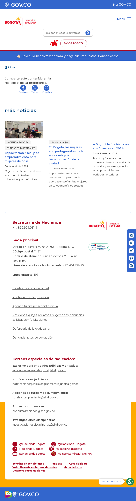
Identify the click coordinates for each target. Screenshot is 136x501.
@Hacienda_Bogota (68, 444)
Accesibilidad (78, 463)
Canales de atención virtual (30, 288)
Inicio (10, 67)
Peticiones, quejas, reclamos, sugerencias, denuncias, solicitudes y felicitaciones (48, 317)
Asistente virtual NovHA (71, 453)
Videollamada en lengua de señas (34, 467)
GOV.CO (125, 4)
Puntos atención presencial (30, 297)
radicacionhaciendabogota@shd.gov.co (39, 370)
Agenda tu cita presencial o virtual (35, 306)
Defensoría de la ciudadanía (31, 328)
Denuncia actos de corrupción (32, 337)
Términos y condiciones (28, 463)
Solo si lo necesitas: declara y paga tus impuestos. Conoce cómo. (70, 56)
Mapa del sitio (73, 467)
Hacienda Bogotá (27, 449)
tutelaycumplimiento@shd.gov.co (35, 397)
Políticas (56, 463)
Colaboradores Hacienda (29, 470)
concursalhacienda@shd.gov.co (33, 411)
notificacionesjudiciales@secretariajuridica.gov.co (45, 384)
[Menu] (124, 19)
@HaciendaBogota (29, 444)
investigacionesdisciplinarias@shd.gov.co (40, 424)
